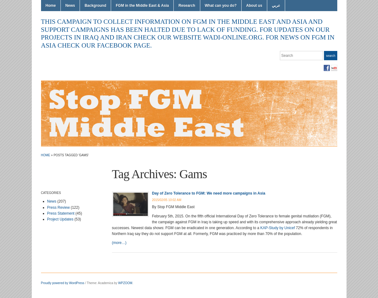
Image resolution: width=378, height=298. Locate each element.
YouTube (334, 68)
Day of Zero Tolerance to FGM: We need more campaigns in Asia (208, 193)
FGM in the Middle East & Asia (142, 5)
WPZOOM (125, 283)
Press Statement (61, 213)
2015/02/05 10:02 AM (166, 200)
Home (51, 5)
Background (95, 5)
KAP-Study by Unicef (277, 228)
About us (254, 5)
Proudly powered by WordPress (62, 283)
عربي (276, 5)
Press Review (58, 207)
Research (186, 5)
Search (330, 55)
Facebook (327, 68)
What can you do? (221, 5)
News (70, 5)
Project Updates (60, 219)
